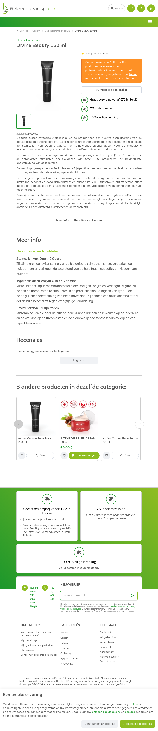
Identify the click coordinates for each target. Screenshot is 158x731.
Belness (22, 31)
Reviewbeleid (107, 647)
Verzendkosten (107, 642)
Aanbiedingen (107, 652)
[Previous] (18, 424)
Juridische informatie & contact (83, 678)
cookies (133, 704)
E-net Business (53, 684)
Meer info (62, 220)
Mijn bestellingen (29, 641)
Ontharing (65, 654)
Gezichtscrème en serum (57, 31)
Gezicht (36, 31)
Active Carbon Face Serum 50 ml (120, 440)
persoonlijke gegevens (106, 712)
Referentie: (22, 134)
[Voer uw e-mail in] (98, 595)
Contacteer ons (107, 662)
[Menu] (149, 22)
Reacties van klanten (88, 220)
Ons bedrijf (105, 633)
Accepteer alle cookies (137, 724)
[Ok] (132, 595)
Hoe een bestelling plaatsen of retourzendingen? (36, 634)
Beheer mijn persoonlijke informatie (39, 655)
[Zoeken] (116, 8)
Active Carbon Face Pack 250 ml (34, 440)
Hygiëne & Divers (69, 659)
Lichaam (64, 643)
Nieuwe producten (109, 657)
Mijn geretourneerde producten (37, 645)
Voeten (64, 633)
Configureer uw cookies (100, 724)
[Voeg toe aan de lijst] (21, 455)
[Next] (139, 424)
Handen (64, 648)
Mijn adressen (28, 650)
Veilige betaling (108, 637)
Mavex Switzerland (28, 40)
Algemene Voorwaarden (113, 678)
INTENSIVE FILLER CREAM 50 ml (78, 440)
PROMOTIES (66, 664)
